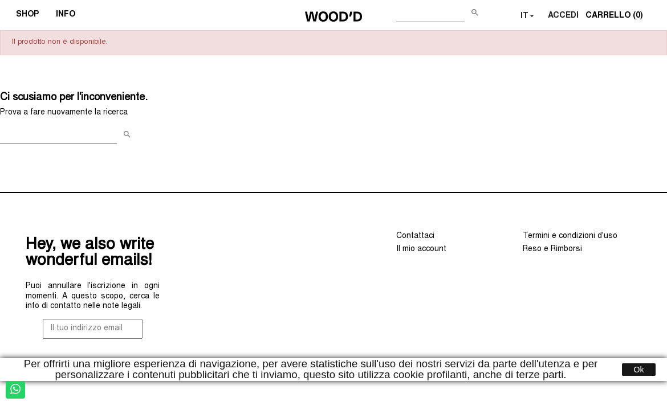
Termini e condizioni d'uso (570, 236)
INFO (69, 16)
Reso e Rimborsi (552, 249)
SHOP (31, 16)
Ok (639, 369)
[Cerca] (430, 14)
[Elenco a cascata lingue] (528, 16)
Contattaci (415, 236)
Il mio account (421, 249)
